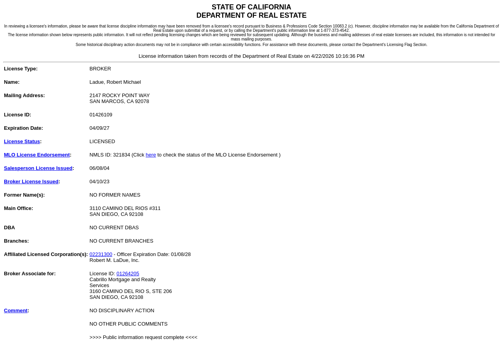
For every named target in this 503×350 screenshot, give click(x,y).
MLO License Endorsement (37, 155)
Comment (16, 310)
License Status (22, 141)
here (151, 155)
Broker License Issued (31, 181)
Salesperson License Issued (38, 168)
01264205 (127, 273)
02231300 (101, 254)
